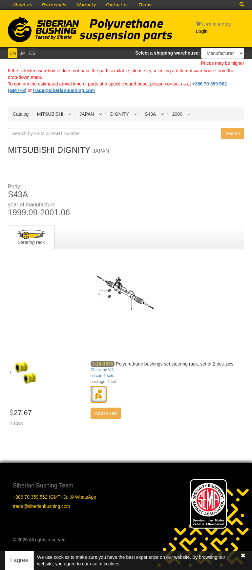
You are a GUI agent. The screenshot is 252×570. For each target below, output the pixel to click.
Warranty (86, 5)
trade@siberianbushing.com (64, 90)
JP (22, 53)
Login (202, 31)
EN (13, 53)
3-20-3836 (102, 364)
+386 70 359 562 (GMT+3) (40, 497)
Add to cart (106, 413)
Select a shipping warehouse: (167, 53)
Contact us (117, 5)
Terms (144, 5)
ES (32, 53)
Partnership (54, 5)
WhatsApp (83, 497)
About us (22, 5)
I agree (19, 560)
